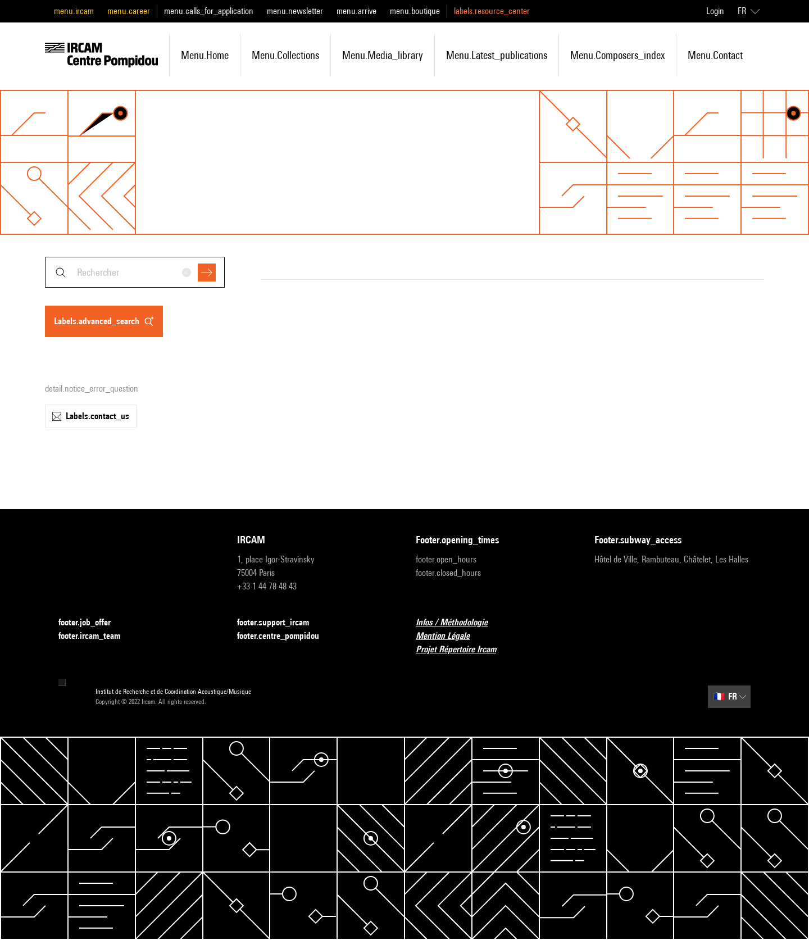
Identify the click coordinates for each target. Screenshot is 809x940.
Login (715, 11)
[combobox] (135, 272)
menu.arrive (356, 11)
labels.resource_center (492, 11)
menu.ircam (74, 11)
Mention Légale (449, 636)
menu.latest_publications (496, 55)
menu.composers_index (617, 55)
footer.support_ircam (279, 623)
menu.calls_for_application (208, 11)
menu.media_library (382, 55)
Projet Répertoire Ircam (463, 650)
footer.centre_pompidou (285, 636)
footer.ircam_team (96, 636)
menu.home (205, 55)
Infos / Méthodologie (458, 623)
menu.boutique (415, 11)
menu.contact (715, 55)
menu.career (128, 11)
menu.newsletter (295, 11)
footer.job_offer (91, 623)
